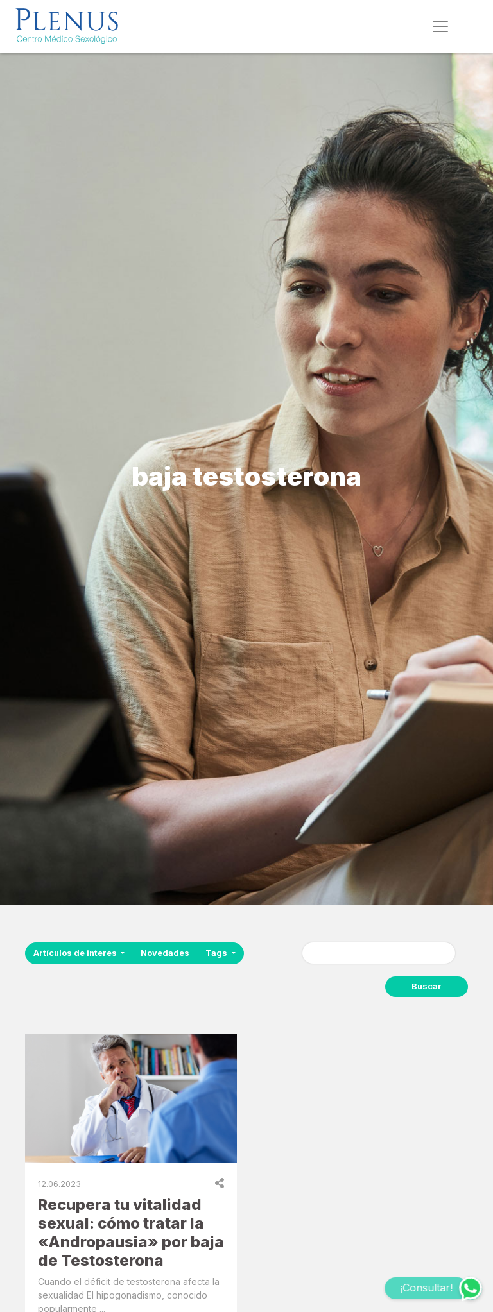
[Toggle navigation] (440, 26)
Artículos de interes (76, 953)
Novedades (165, 953)
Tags (217, 953)
